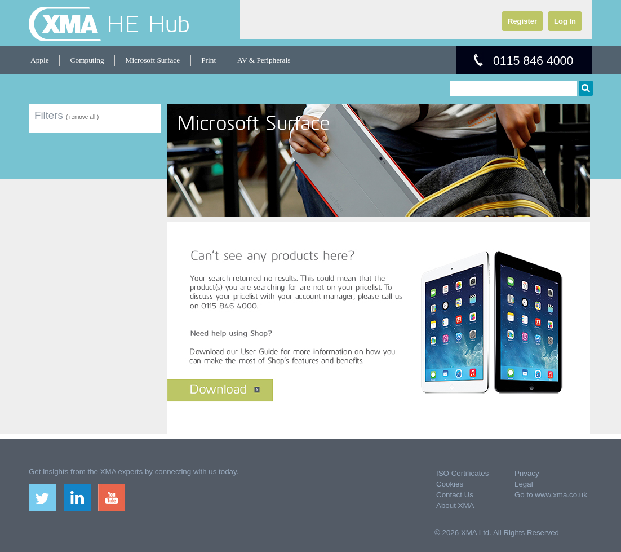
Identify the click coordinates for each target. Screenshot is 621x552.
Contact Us (454, 495)
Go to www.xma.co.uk (550, 495)
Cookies (449, 484)
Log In (565, 21)
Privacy (526, 473)
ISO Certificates (462, 473)
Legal (523, 484)
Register (522, 21)
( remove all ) (82, 117)
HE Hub (148, 23)
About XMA (455, 505)
